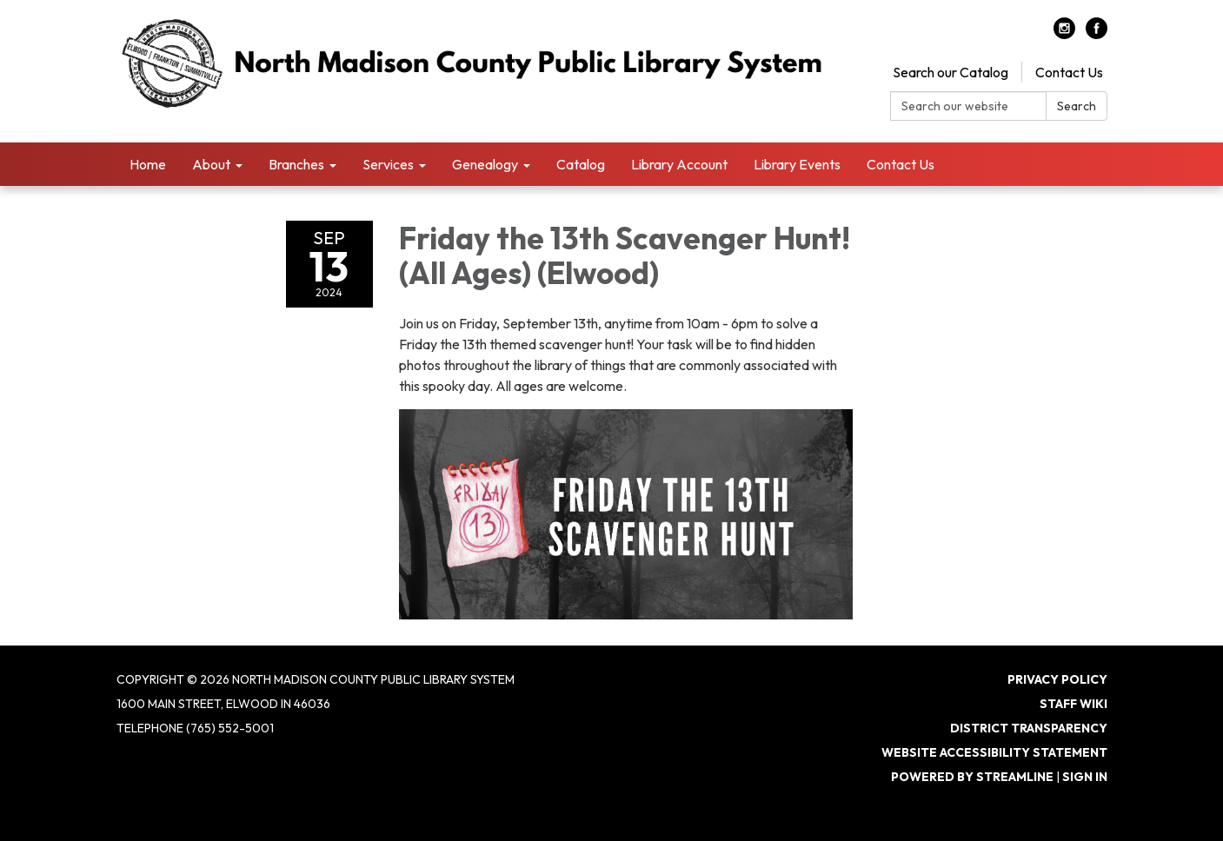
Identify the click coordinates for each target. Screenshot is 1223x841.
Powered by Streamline (972, 777)
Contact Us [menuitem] (900, 164)
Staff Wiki (1073, 704)
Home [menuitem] (148, 164)
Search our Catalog (950, 72)
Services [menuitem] (388, 164)
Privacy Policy (1057, 679)
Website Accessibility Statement (994, 752)
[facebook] (1096, 34)
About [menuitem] (211, 164)
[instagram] (1064, 34)
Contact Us (1069, 72)
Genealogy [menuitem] (485, 164)
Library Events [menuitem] (797, 164)
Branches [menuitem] (296, 164)
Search (1076, 106)
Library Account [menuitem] (679, 164)
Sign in (1084, 777)
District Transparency (1028, 728)
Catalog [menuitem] (580, 164)
